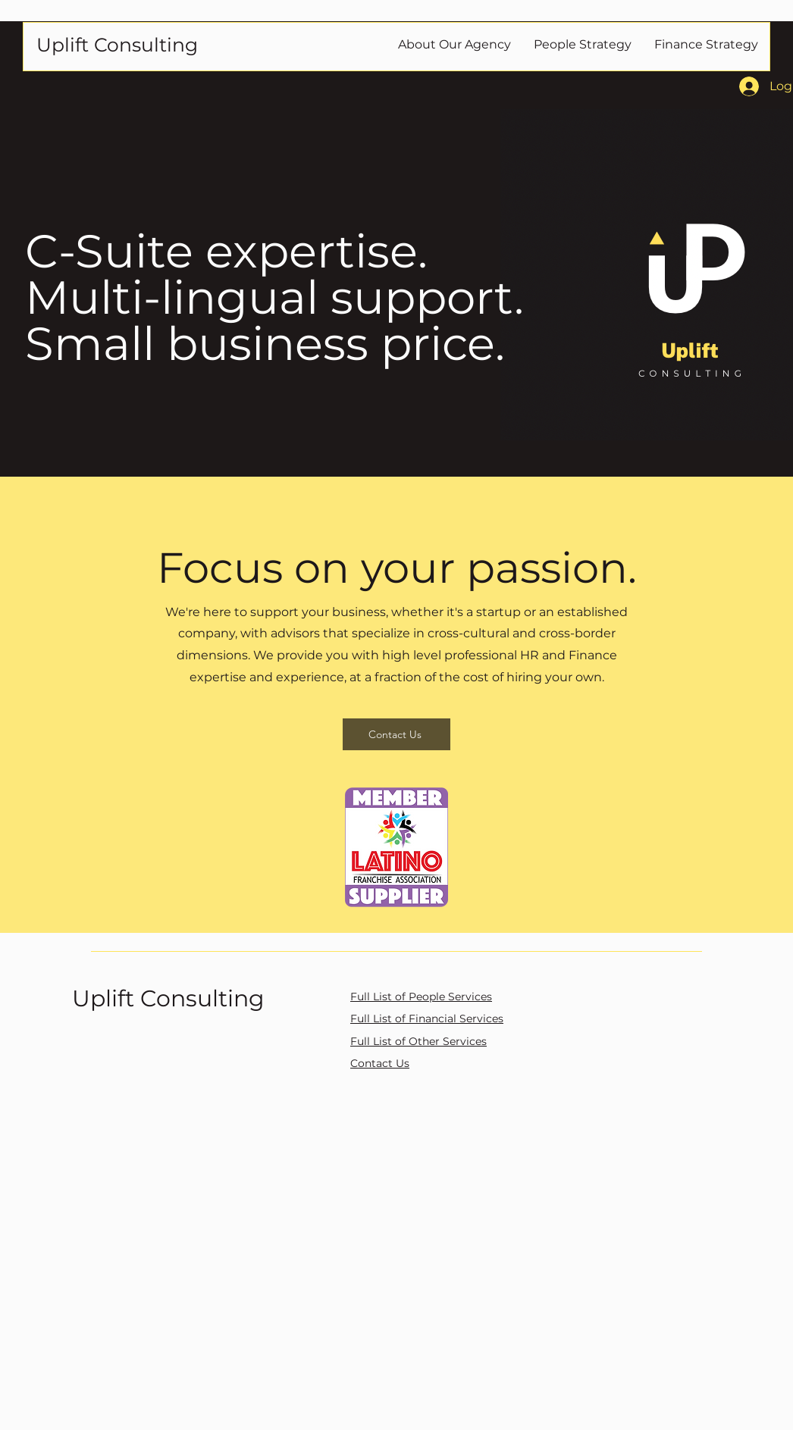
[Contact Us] (396, 734)
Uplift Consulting (168, 998)
